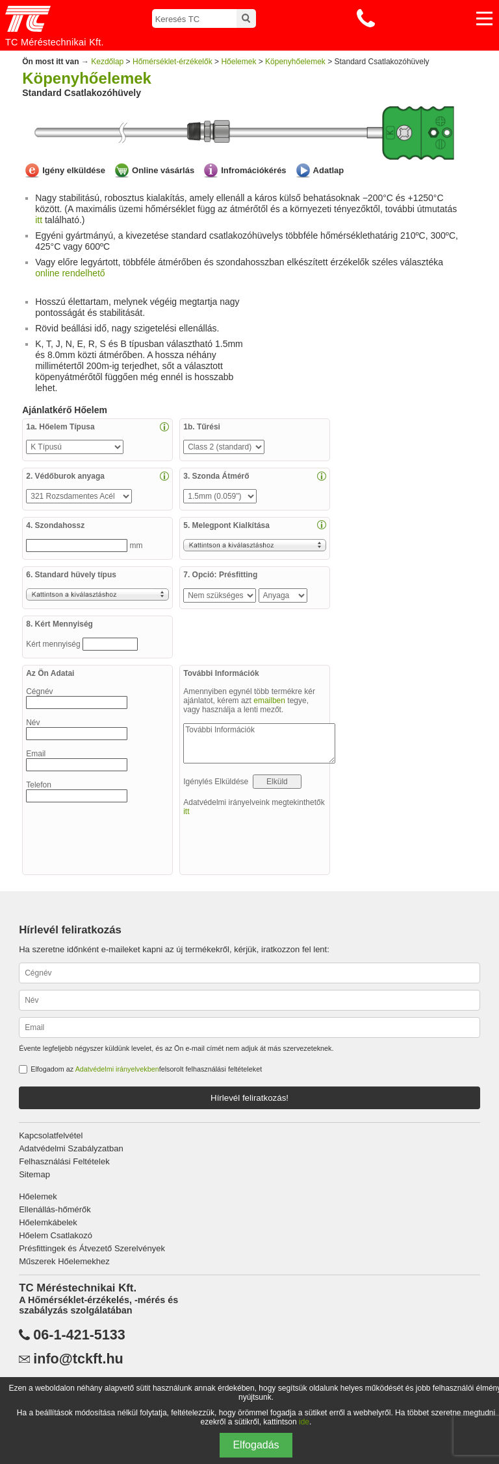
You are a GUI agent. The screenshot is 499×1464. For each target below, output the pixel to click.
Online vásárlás (163, 170)
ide (304, 1421)
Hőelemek (238, 61)
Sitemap (34, 1174)
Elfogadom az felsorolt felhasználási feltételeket (146, 1069)
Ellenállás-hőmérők (55, 1209)
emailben (269, 700)
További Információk (259, 743)
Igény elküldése (73, 170)
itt (38, 220)
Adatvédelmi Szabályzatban (71, 1148)
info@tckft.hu (78, 1358)
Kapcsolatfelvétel (51, 1135)
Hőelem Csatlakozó (55, 1235)
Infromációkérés (253, 170)
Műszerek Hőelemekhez (64, 1261)
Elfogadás (256, 1444)
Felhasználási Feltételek (64, 1161)
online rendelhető (70, 273)
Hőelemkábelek (48, 1222)
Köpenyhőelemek (295, 61)
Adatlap (328, 170)
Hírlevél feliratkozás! (249, 1098)
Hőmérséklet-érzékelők (172, 61)
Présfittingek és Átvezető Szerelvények (92, 1248)
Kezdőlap (107, 61)
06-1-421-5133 (79, 1334)
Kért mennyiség (54, 644)
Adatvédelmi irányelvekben (117, 1069)
